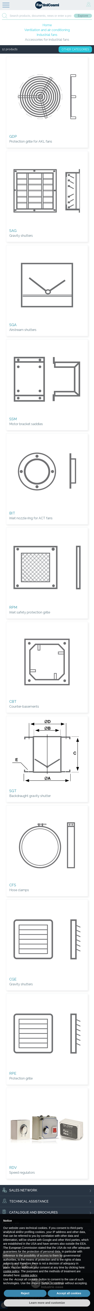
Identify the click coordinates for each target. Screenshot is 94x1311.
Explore (83, 15)
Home (47, 25)
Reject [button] (25, 1293)
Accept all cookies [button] (69, 1293)
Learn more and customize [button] (47, 1302)
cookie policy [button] (11, 1271)
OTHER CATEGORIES (75, 49)
